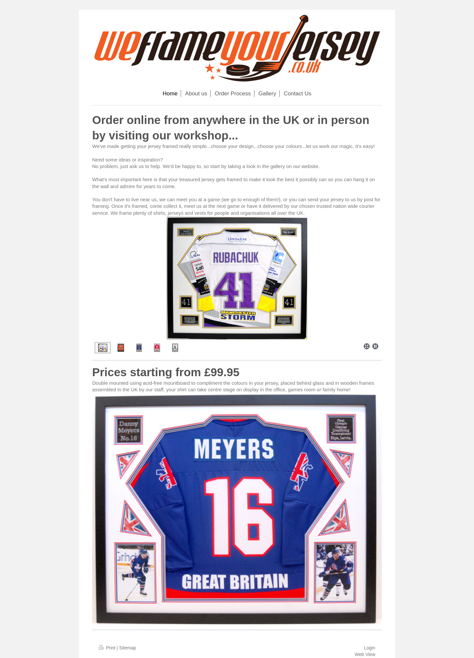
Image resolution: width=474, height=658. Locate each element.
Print (108, 647)
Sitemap (127, 647)
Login (369, 647)
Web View (365, 654)
